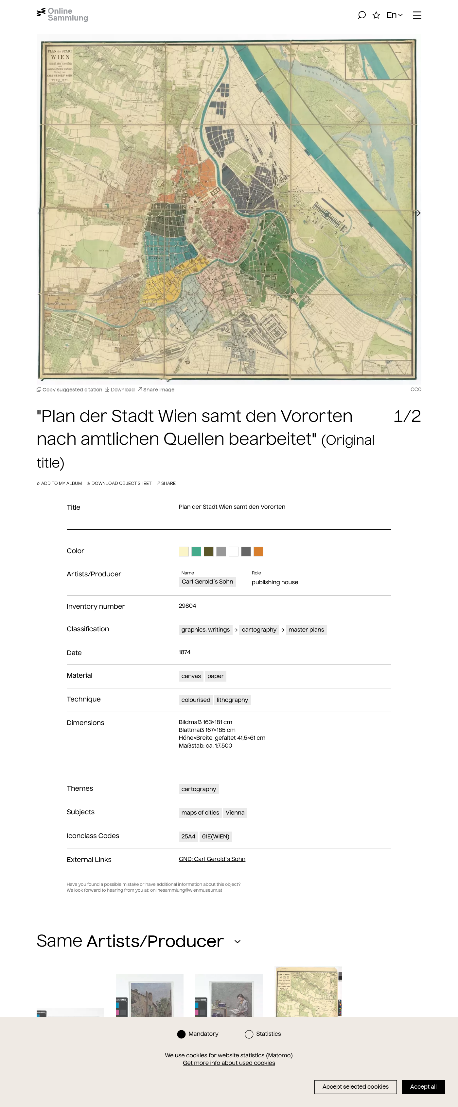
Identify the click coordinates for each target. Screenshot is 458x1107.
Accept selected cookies (356, 1086)
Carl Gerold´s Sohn (207, 581)
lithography (232, 699)
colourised (196, 699)
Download (120, 389)
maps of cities (200, 812)
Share (166, 483)
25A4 (189, 836)
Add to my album (59, 483)
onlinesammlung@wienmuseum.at (186, 890)
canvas (191, 676)
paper (215, 676)
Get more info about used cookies (229, 1062)
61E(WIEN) (216, 836)
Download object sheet (119, 483)
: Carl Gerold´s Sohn (212, 859)
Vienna (235, 812)
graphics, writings (206, 629)
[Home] (62, 15)
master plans (306, 629)
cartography (259, 629)
